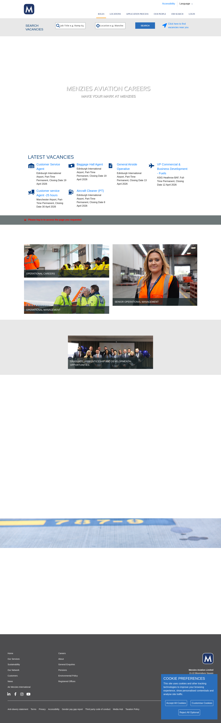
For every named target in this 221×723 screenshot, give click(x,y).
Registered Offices (66, 681)
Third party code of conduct (97, 709)
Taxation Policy (132, 709)
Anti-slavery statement (18, 709)
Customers (13, 676)
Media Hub (118, 709)
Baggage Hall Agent (90, 164)
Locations (115, 14)
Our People (160, 14)
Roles (101, 14)
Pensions (62, 670)
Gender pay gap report (72, 709)
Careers (62, 653)
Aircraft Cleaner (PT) (90, 190)
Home (10, 653)
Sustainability (14, 664)
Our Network (13, 670)
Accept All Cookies (176, 703)
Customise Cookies (202, 703)
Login (192, 14)
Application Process (137, 14)
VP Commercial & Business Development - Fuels (172, 169)
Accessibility (168, 3)
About (61, 659)
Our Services (14, 659)
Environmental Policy (68, 676)
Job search (177, 14)
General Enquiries (66, 664)
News (10, 681)
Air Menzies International (19, 687)
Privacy (42, 709)
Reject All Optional (189, 712)
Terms (33, 709)
